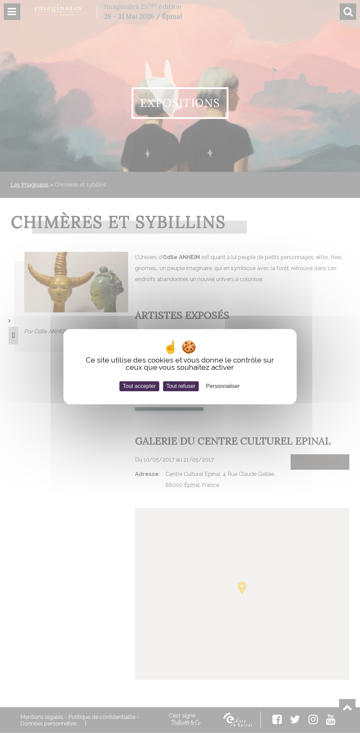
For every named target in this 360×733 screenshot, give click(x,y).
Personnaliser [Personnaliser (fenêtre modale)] (223, 386)
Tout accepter (139, 386)
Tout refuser (180, 386)
